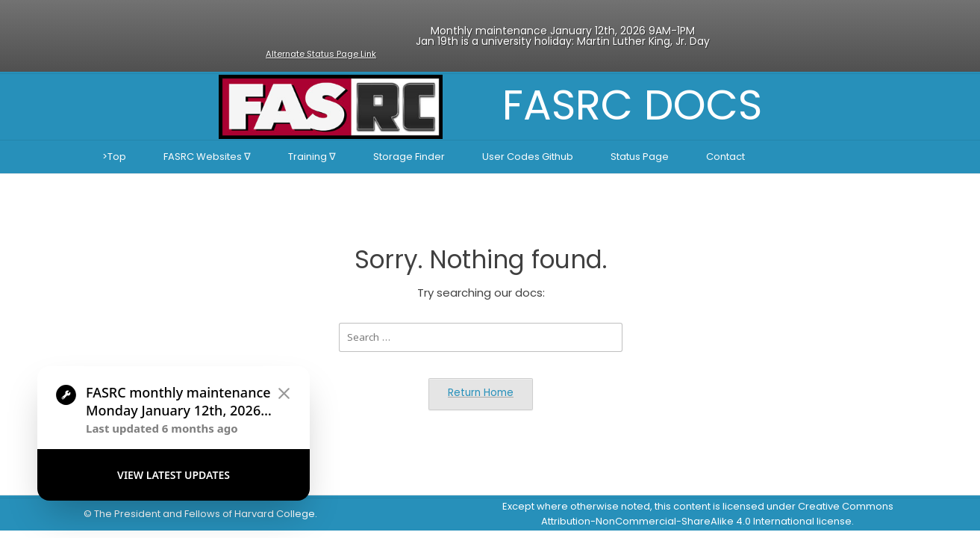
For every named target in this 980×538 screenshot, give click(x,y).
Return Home (481, 393)
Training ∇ (312, 156)
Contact (725, 156)
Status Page (640, 156)
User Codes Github (527, 156)
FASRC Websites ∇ (207, 156)
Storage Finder (409, 156)
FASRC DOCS (632, 104)
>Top (114, 156)
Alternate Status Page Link (321, 54)
